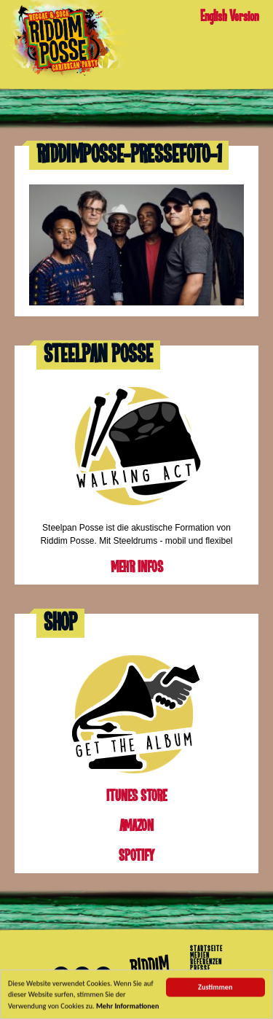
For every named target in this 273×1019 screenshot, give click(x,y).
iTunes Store (136, 796)
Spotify (136, 856)
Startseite (206, 949)
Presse (200, 968)
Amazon (136, 826)
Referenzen (206, 962)
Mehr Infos (137, 567)
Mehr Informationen (127, 1007)
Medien (200, 955)
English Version (229, 16)
